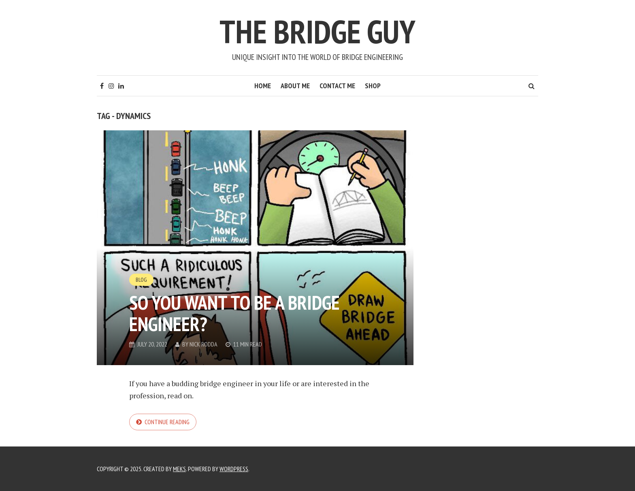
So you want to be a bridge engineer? (234, 313)
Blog (141, 279)
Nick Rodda (203, 344)
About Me (295, 85)
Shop (373, 85)
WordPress (233, 469)
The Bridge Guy (317, 31)
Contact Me (337, 85)
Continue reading (167, 422)
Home (262, 85)
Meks (179, 469)
